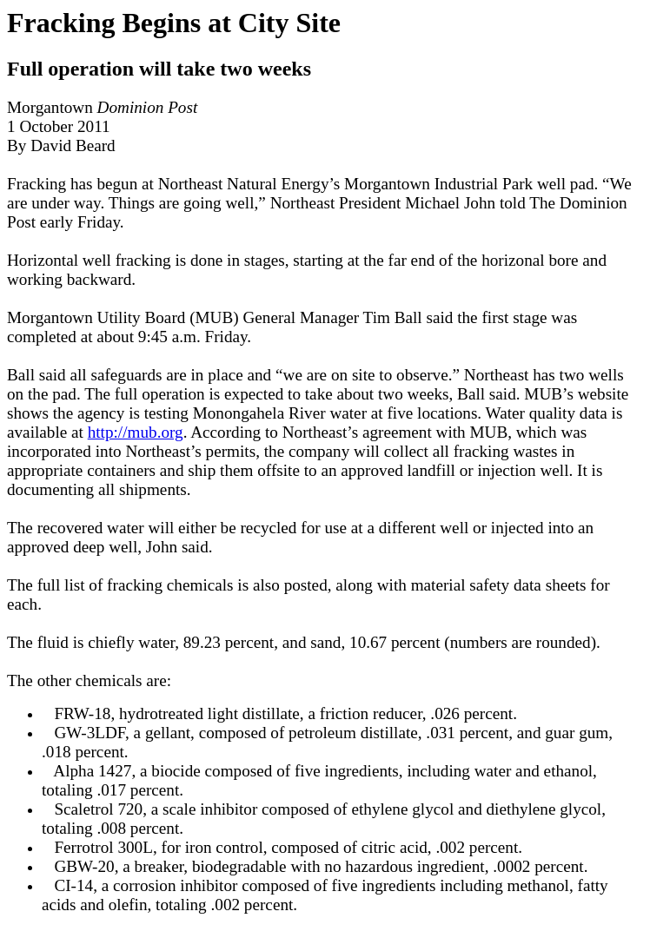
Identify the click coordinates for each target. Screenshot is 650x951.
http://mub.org (135, 432)
